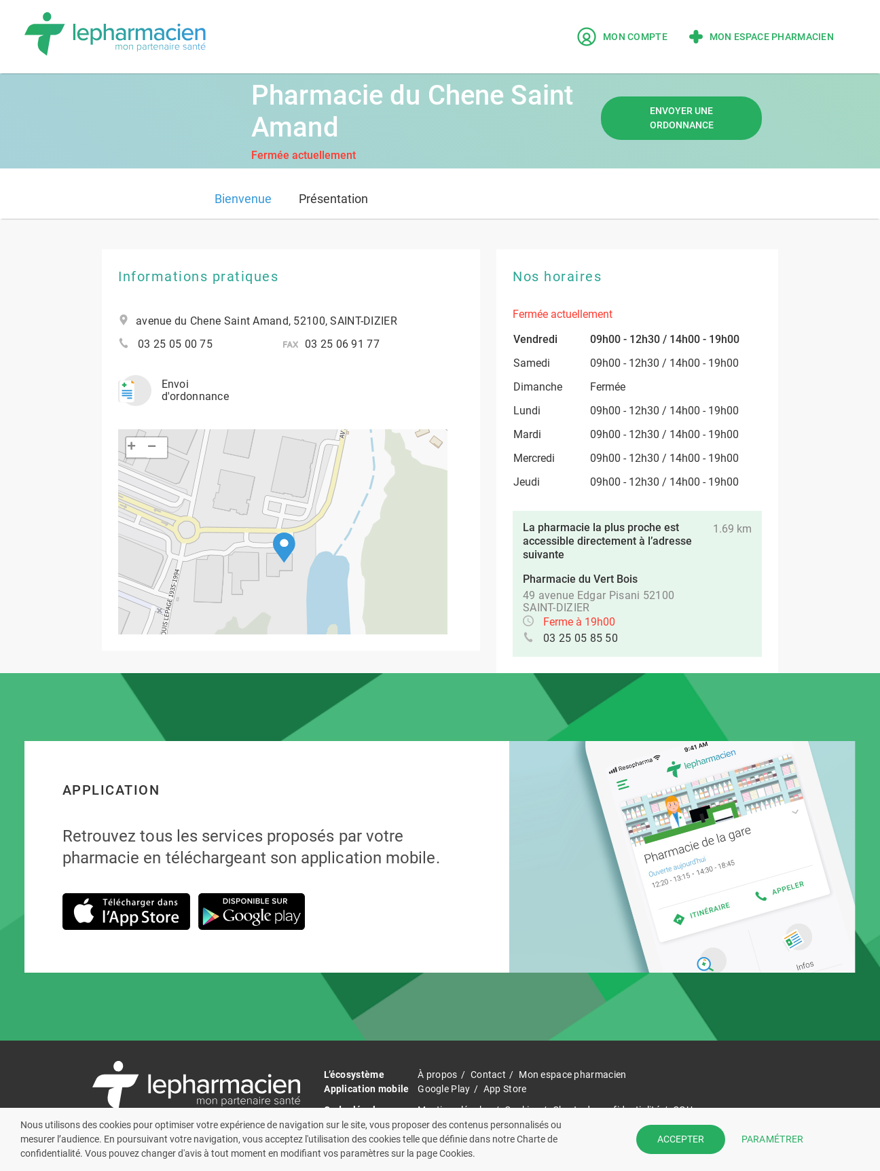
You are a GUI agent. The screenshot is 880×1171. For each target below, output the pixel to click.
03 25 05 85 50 (580, 638)
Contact (488, 1074)
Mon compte (622, 36)
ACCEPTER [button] (680, 1139)
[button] (284, 548)
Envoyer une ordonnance (682, 117)
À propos (437, 1074)
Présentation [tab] (333, 199)
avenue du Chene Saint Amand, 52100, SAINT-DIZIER (266, 321)
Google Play (444, 1088)
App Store (505, 1088)
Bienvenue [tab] (243, 199)
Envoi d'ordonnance (173, 390)
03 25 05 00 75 (175, 344)
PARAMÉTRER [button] (772, 1139)
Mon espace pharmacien (761, 36)
